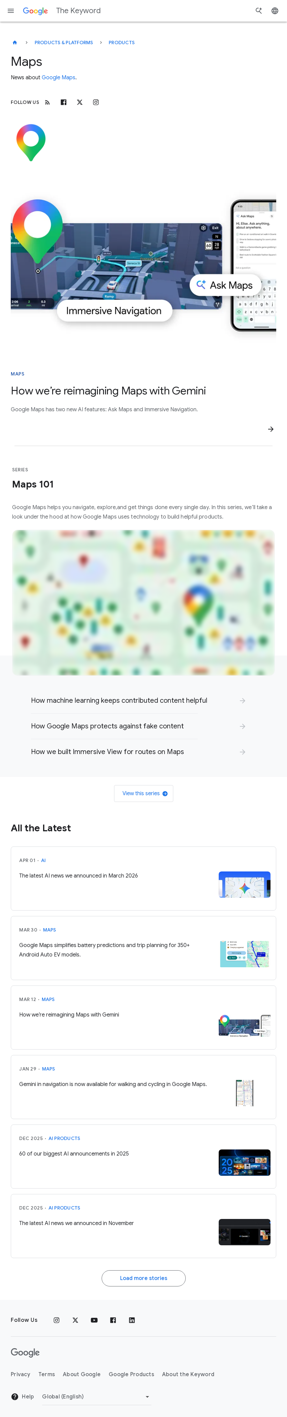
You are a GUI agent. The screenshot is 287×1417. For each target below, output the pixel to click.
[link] (139, 700)
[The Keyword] (15, 42)
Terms (46, 1374)
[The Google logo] (25, 1353)
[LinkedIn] (132, 1320)
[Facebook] (64, 102)
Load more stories (143, 1278)
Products (122, 42)
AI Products (64, 1138)
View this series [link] (145, 793)
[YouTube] (94, 1320)
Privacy (20, 1374)
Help (22, 1397)
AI (43, 860)
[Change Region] (96, 1397)
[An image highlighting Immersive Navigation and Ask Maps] (143, 265)
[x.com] (80, 102)
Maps (49, 930)
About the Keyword (188, 1374)
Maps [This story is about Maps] (17, 374)
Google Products (131, 1374)
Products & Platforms (64, 42)
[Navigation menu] (10, 11)
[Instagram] (96, 102)
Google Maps (58, 77)
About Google (82, 1374)
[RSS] (47, 102)
